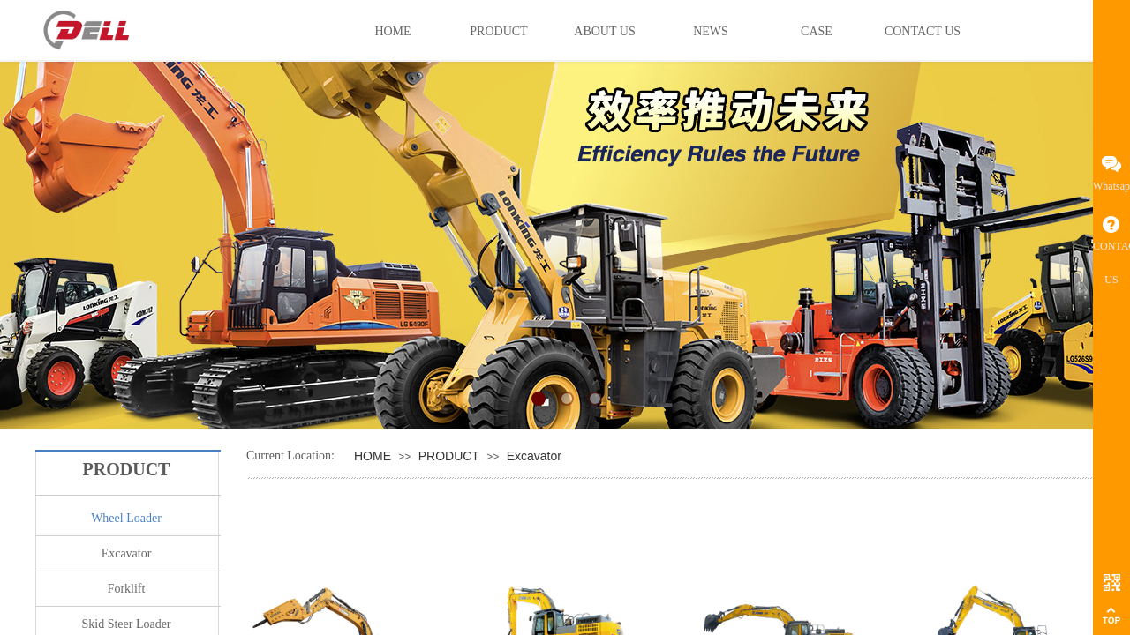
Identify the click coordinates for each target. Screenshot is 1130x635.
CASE (816, 31)
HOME (372, 456)
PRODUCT (448, 456)
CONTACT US (922, 31)
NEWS (710, 31)
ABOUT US (604, 31)
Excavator (534, 456)
